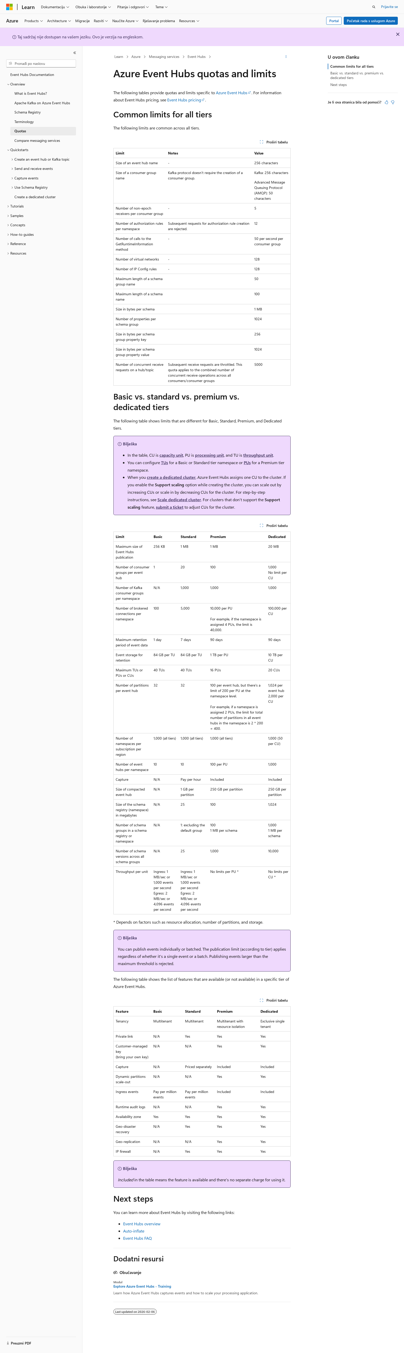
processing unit (209, 455)
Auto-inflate (133, 1231)
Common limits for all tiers (352, 66)
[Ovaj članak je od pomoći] (386, 102)
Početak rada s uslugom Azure (371, 20)
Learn (118, 56)
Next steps (338, 84)
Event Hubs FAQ (137, 1238)
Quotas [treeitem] (20, 130)
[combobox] (41, 63)
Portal (334, 20)
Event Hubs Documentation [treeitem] (32, 74)
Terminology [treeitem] (24, 121)
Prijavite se (389, 6)
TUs (164, 462)
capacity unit (171, 455)
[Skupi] (74, 52)
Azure (135, 56)
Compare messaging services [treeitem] (37, 140)
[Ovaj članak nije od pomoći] (393, 102)
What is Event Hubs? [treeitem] (30, 93)
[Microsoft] (9, 7)
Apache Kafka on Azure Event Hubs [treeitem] (42, 102)
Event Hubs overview (142, 1223)
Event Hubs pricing (184, 99)
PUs (247, 462)
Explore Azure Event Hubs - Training (142, 1286)
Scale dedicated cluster (179, 499)
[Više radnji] (286, 57)
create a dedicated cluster (171, 477)
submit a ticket (169, 507)
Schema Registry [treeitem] (27, 112)
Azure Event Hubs (231, 92)
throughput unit (258, 455)
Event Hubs (197, 56)
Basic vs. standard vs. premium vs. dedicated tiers (357, 75)
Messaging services (164, 56)
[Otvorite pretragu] (374, 7)
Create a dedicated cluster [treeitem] (35, 196)
